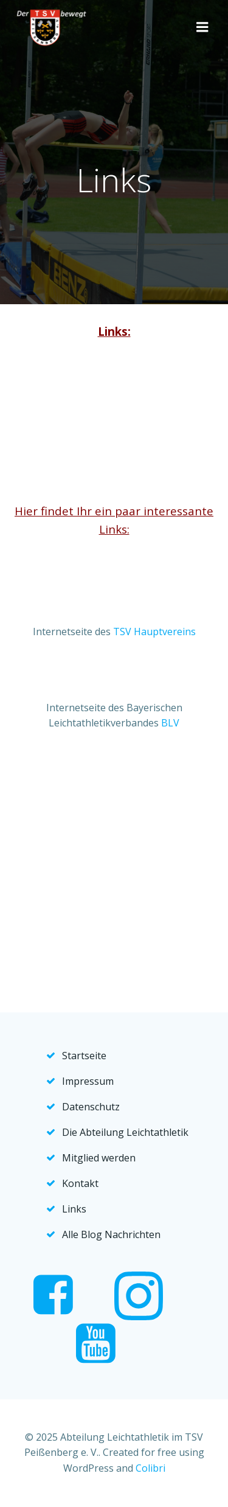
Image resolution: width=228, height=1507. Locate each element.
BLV (170, 722)
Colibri (150, 1468)
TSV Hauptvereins (154, 631)
